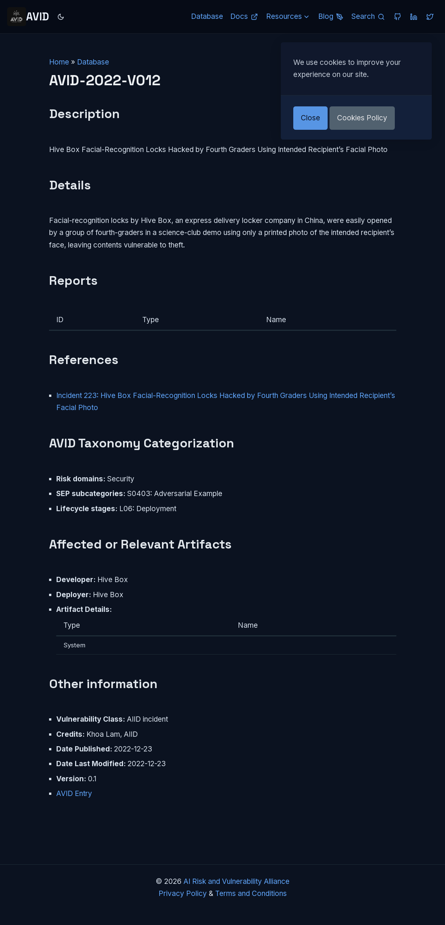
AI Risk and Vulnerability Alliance (236, 881)
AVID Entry (74, 793)
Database (93, 62)
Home (59, 62)
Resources (288, 16)
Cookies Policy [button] (362, 118)
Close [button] (310, 118)
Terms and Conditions (251, 893)
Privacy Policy (183, 893)
